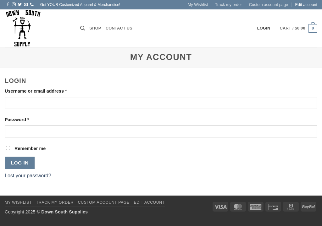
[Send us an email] (26, 5)
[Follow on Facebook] (8, 5)
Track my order (228, 4)
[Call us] (32, 5)
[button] (298, 28)
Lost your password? (28, 175)
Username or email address (45, 91)
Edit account (306, 4)
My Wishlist (198, 4)
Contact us (119, 28)
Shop (95, 28)
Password (26, 119)
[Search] (82, 28)
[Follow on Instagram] (14, 5)
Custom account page (268, 4)
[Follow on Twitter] (20, 5)
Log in (20, 162)
